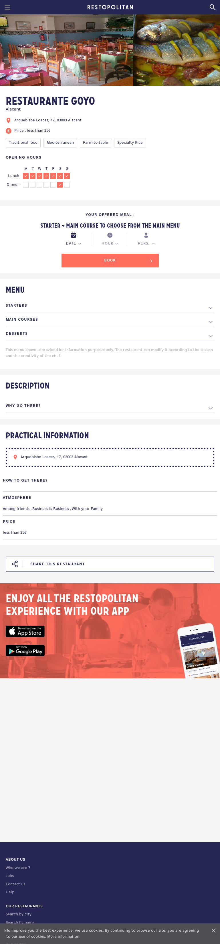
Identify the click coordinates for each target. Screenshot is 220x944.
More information (63, 937)
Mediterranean (60, 143)
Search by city (18, 914)
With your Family (87, 509)
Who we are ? (18, 868)
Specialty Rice (130, 143)
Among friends (16, 509)
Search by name (20, 923)
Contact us (15, 884)
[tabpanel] (66, 51)
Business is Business (50, 509)
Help (10, 892)
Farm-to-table (95, 143)
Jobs (10, 876)
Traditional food (23, 143)
